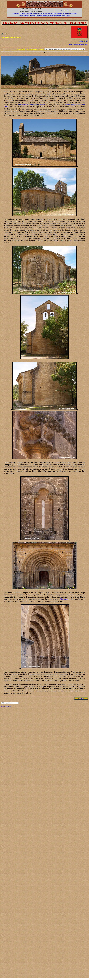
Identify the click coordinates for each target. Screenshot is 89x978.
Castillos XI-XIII (49, 13)
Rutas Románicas (58, 13)
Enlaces (21, 15)
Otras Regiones (73, 13)
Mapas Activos (36, 13)
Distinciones (39, 15)
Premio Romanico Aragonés (49, 15)
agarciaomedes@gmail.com (68, 10)
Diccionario (32, 15)
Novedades (22, 13)
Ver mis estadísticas (6, 706)
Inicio (68, 15)
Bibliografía (26, 15)
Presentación (16, 13)
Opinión (42, 13)
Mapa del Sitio (29, 13)
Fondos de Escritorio (61, 15)
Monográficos (66, 13)
